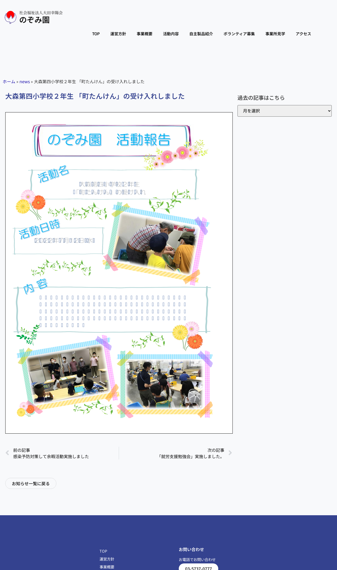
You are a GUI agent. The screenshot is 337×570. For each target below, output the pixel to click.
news (24, 81)
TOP (96, 33)
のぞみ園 (34, 19)
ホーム (9, 81)
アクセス (303, 33)
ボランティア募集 (239, 33)
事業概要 (144, 33)
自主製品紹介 (201, 33)
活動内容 (171, 33)
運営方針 (118, 33)
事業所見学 (275, 33)
